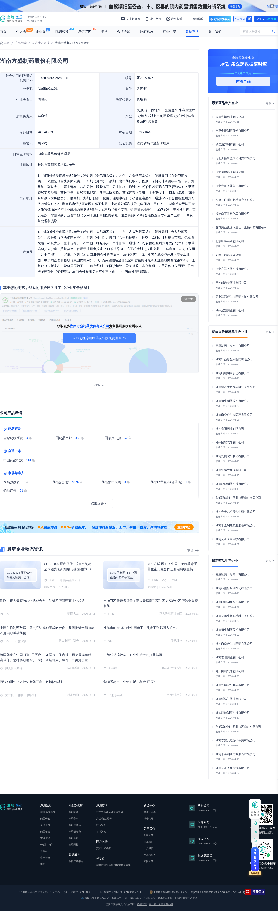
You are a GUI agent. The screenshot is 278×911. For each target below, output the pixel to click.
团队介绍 (148, 861)
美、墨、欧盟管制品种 (161, 904)
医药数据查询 (255, 859)
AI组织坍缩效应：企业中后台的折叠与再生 (134, 655)
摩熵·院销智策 (48, 812)
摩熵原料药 (75, 825)
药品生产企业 (40, 43)
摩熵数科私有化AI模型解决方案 (113, 865)
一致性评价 (46, 844)
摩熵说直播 (150, 812)
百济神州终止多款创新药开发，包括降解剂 (31, 682)
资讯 (104, 31)
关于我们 (214, 31)
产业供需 (169, 31)
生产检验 (45, 857)
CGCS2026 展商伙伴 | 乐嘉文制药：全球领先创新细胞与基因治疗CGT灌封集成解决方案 (69, 569)
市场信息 (45, 838)
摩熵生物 (73, 838)
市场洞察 (21, 43)
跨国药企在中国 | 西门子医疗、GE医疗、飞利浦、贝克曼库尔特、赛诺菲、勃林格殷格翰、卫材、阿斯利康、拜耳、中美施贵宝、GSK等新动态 (47, 660)
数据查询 (192, 31)
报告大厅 (148, 818)
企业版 (41, 31)
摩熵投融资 (75, 831)
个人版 (21, 31)
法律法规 (142, 904)
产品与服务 (150, 854)
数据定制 (101, 825)
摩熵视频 (146, 31)
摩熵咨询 (84, 31)
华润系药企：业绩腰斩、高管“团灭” (129, 682)
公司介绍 (148, 835)
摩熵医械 (73, 844)
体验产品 (243, 81)
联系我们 (148, 841)
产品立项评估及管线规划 (109, 812)
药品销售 (45, 831)
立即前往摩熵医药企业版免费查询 (99, 338)
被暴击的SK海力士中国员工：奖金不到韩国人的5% (140, 628)
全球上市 (45, 825)
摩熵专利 (73, 818)
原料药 (44, 851)
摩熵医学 (73, 812)
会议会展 (123, 31)
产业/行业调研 (104, 818)
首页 (3, 31)
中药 (42, 864)
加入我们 (148, 848)
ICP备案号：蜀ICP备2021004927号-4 (120, 892)
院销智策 (61, 31)
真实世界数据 (103, 848)
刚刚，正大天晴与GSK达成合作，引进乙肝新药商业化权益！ (44, 600)
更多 (193, 550)
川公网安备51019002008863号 (168, 892)
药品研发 (45, 818)
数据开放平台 (220, 19)
